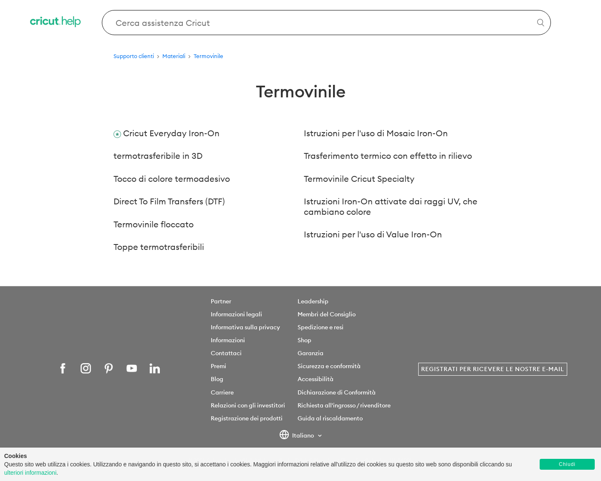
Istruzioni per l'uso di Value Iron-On (373, 234)
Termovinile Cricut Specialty (359, 178)
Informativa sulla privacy (245, 327)
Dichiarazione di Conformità (337, 392)
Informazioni (228, 340)
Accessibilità (315, 379)
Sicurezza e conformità (329, 366)
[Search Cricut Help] (326, 22)
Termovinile (208, 56)
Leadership (313, 301)
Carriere (222, 392)
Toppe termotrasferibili (159, 247)
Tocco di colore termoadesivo (172, 178)
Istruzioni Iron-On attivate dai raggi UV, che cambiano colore (390, 206)
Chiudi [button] (567, 464)
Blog (217, 379)
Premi (218, 366)
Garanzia (310, 353)
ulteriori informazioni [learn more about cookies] (30, 472)
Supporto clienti (134, 56)
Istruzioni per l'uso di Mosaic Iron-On (376, 133)
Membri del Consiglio (327, 314)
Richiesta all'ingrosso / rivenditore (344, 405)
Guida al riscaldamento (330, 418)
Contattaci (226, 353)
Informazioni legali (236, 314)
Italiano (297, 436)
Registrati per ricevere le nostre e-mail (492, 369)
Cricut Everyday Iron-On (171, 133)
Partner (221, 301)
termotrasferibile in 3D (158, 155)
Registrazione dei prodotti (247, 418)
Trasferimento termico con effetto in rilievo (388, 155)
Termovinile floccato (154, 224)
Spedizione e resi (320, 327)
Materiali (173, 56)
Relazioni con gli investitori (248, 405)
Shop (304, 340)
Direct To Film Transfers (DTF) (169, 201)
